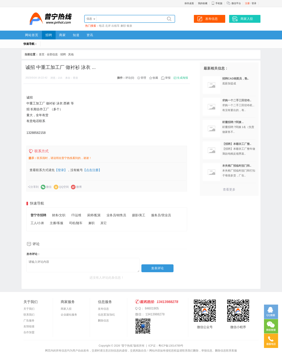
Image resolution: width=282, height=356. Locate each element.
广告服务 (29, 320)
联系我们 (29, 314)
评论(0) (129, 77)
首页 (41, 54)
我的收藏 (202, 3)
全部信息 (52, 54)
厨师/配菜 (93, 215)
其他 (71, 54)
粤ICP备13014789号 (170, 345)
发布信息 (103, 308)
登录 (254, 3)
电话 (101, 25)
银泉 (129, 25)
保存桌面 (189, 3)
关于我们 (29, 308)
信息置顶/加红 (106, 314)
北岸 (108, 25)
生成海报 (182, 77)
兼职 (123, 25)
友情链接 (29, 326)
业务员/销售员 (116, 215)
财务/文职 (58, 215)
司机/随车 (75, 223)
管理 (143, 77)
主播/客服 (56, 223)
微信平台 (236, 3)
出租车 (115, 25)
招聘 (48, 35)
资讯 (90, 35)
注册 (247, 3)
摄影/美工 (138, 215)
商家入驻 (66, 308)
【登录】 (61, 170)
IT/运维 (76, 215)
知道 (76, 35)
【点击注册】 (92, 170)
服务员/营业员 (161, 215)
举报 (168, 77)
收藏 (155, 77)
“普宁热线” (127, 345)
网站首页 (31, 35)
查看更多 (229, 189)
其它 (103, 223)
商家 (62, 35)
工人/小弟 (37, 223)
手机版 (217, 3)
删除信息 (103, 320)
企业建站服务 (69, 314)
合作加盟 (29, 332)
